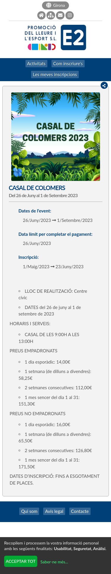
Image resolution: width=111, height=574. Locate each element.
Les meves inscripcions (55, 74)
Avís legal (54, 511)
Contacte (80, 511)
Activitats (36, 63)
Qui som (29, 511)
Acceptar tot (21, 561)
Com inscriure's (68, 63)
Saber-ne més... (54, 561)
